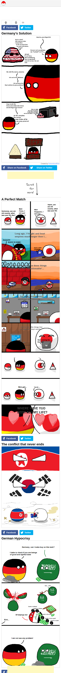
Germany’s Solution (16, 33)
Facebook (11, 27)
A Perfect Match (13, 199)
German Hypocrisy (15, 538)
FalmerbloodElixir (54, 163)
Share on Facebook (16, 168)
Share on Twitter (44, 168)
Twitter (27, 27)
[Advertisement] (30, 175)
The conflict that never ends (22, 444)
